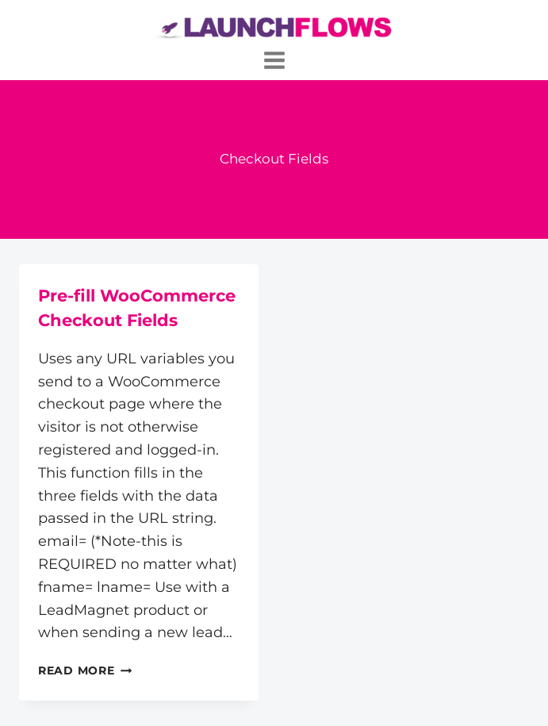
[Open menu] (274, 60)
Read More (85, 670)
